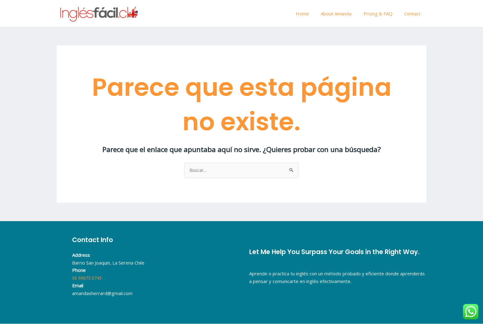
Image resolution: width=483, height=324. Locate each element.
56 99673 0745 (88, 278)
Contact (413, 13)
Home (311, 13)
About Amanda (342, 13)
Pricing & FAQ (381, 13)
